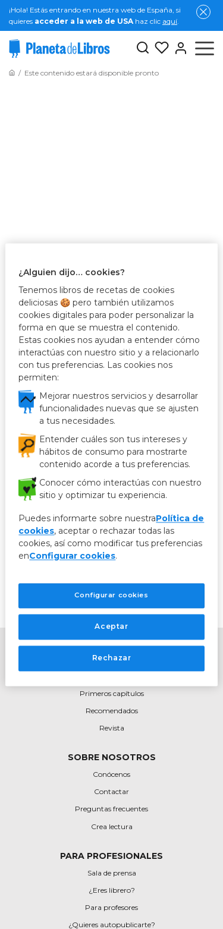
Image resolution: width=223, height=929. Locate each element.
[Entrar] (178, 48)
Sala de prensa (111, 872)
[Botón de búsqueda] (143, 48)
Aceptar (111, 626)
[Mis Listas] (159, 48)
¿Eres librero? (112, 890)
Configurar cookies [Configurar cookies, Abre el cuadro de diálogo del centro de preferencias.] (111, 595)
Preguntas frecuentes (111, 808)
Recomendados (112, 710)
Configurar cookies (72, 556)
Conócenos (111, 774)
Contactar (111, 791)
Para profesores (111, 907)
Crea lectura (112, 826)
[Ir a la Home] (12, 72)
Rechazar (111, 657)
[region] (111, 464)
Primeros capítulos (112, 693)
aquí (169, 21)
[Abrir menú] (204, 48)
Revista (111, 727)
